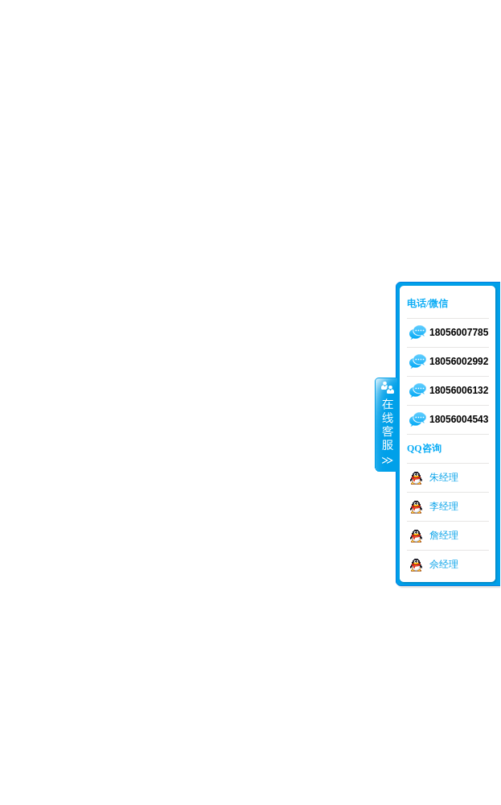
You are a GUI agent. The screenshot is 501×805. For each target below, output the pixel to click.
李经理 (443, 506)
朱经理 (443, 477)
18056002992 (458, 361)
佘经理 (443, 564)
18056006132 (458, 390)
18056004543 (458, 419)
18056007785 (458, 332)
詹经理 (443, 535)
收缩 (386, 424)
